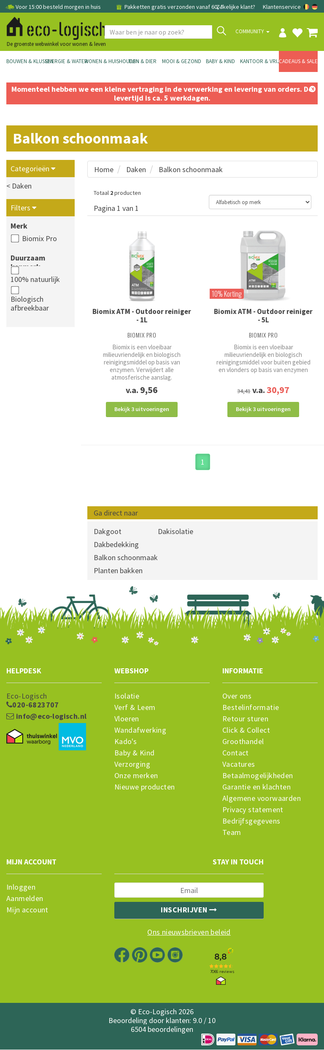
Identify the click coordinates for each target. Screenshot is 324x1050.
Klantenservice (282, 7)
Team (231, 832)
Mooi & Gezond (181, 61)
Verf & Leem (134, 707)
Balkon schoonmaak (191, 169)
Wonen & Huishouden (103, 61)
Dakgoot (108, 532)
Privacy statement (253, 810)
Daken (136, 169)
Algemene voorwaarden (261, 798)
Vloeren (126, 719)
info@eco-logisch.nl (46, 716)
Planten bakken (118, 571)
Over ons (236, 696)
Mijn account (27, 910)
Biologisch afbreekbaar (30, 303)
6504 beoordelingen (162, 1029)
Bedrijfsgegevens (251, 821)
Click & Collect (246, 730)
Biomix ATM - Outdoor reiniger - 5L (263, 315)
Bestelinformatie (250, 707)
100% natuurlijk (35, 279)
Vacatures (238, 764)
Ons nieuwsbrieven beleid (189, 932)
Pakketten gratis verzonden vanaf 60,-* (169, 7)
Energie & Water (64, 61)
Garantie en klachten (256, 787)
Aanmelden (24, 899)
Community (252, 31)
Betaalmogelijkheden (257, 776)
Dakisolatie (175, 532)
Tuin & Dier (142, 61)
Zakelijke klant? (235, 7)
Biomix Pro (39, 238)
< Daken (19, 186)
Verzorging (132, 764)
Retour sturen (245, 719)
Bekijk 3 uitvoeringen (141, 409)
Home (103, 169)
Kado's (125, 742)
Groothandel (243, 742)
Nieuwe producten (144, 787)
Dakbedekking (116, 545)
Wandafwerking (140, 730)
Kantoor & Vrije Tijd (259, 61)
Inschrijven (189, 910)
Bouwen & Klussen (25, 61)
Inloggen (20, 887)
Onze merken (136, 776)
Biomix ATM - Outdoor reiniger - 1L (141, 315)
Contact (235, 753)
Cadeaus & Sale (298, 61)
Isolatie (126, 696)
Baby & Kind (220, 61)
